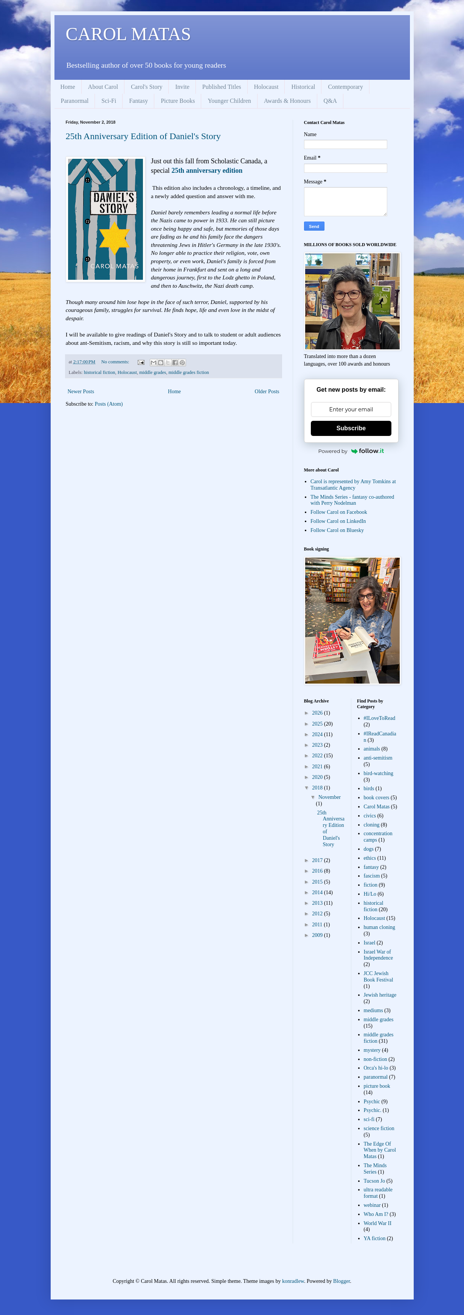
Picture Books (178, 101)
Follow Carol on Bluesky (337, 530)
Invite (182, 87)
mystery (372, 1050)
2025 (318, 724)
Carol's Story (146, 87)
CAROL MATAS (128, 34)
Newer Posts (81, 391)
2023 (318, 745)
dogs (369, 849)
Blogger (341, 1281)
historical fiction (99, 372)
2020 (318, 777)
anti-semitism (378, 758)
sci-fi (369, 1119)
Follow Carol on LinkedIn (338, 521)
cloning (372, 825)
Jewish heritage (380, 995)
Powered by (351, 451)
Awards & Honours (287, 101)
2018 (318, 788)
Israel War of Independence (378, 955)
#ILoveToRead (380, 718)
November (329, 797)
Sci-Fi (108, 101)
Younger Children (229, 101)
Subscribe (351, 428)
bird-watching (379, 773)
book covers (377, 797)
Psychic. (373, 1110)
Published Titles (221, 87)
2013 (318, 903)
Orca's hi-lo (376, 1068)
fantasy (371, 867)
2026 (318, 713)
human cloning (380, 927)
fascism (372, 876)
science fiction (379, 1128)
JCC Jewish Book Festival (378, 977)
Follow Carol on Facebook (338, 512)
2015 (318, 882)
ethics (370, 858)
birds (369, 788)
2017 (318, 860)
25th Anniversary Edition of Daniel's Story (143, 136)
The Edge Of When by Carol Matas (380, 1150)
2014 (318, 892)
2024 (318, 734)
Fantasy (138, 101)
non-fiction (375, 1059)
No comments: (115, 361)
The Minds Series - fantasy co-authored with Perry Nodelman (352, 500)
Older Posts (267, 391)
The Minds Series (375, 1169)
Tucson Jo (374, 1181)
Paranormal (75, 101)
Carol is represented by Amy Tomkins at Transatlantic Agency (353, 485)
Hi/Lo (370, 894)
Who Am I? (376, 1214)
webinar (372, 1205)
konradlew (293, 1281)
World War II (378, 1223)
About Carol (103, 87)
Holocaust (266, 87)
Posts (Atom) (109, 404)
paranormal (376, 1077)
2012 (318, 913)
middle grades (152, 372)
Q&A (330, 101)
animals (372, 749)
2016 (318, 871)
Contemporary (345, 87)
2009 (318, 935)
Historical (303, 87)
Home (68, 87)
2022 (318, 755)
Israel (370, 943)
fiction (371, 885)
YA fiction (375, 1238)
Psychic (372, 1101)
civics (370, 816)
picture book (377, 1086)
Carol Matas (377, 806)
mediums (373, 1010)
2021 (318, 766)
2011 (318, 924)
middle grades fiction (189, 372)
